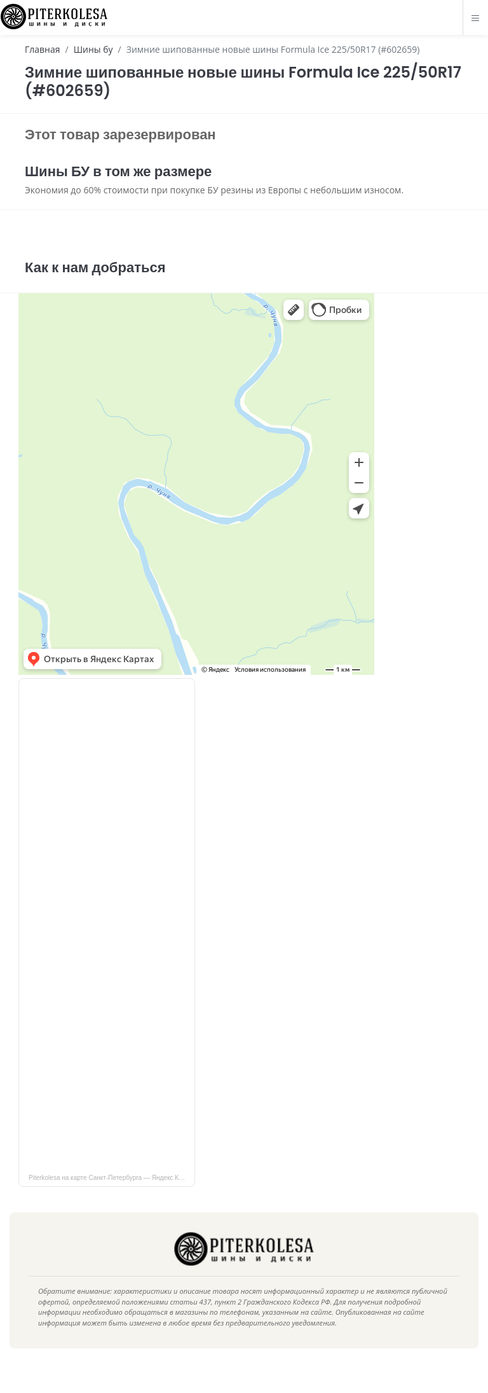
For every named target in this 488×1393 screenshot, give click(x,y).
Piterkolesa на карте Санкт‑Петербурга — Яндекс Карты (111, 1196)
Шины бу (93, 49)
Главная (42, 49)
